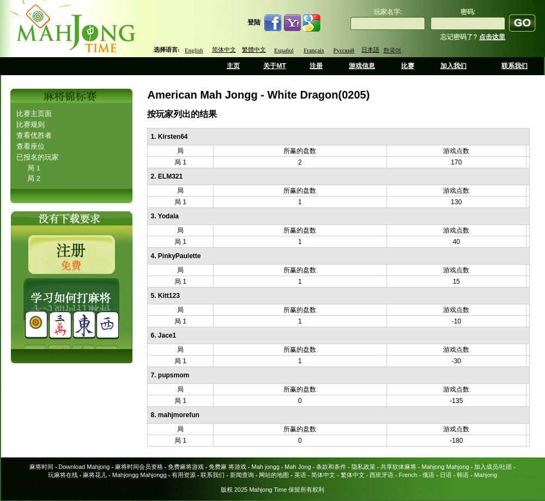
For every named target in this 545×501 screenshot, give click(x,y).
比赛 (407, 66)
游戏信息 (362, 66)
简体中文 (224, 49)
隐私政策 (364, 466)
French (408, 475)
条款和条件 (331, 466)
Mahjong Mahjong (445, 466)
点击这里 (492, 37)
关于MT (274, 66)
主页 (233, 66)
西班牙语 (381, 475)
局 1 (33, 168)
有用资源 (184, 475)
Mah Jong (297, 466)
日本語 (370, 49)
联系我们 (514, 66)
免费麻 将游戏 (227, 466)
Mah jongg (265, 466)
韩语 (463, 475)
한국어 (392, 50)
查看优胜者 (34, 135)
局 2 (33, 178)
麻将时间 (41, 466)
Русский (344, 50)
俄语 (428, 475)
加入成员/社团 (493, 466)
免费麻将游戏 (186, 466)
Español (283, 50)
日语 (446, 475)
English (194, 50)
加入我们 (453, 66)
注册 (316, 66)
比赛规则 (30, 124)
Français (314, 50)
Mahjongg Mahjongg (139, 475)
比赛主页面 (34, 113)
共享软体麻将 (398, 466)
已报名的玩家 (37, 157)
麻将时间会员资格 (139, 466)
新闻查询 (242, 475)
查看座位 (30, 146)
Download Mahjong (84, 466)
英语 (300, 475)
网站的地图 (274, 475)
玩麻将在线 (63, 475)
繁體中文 (254, 49)
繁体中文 (353, 475)
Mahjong (485, 475)
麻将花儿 (95, 475)
